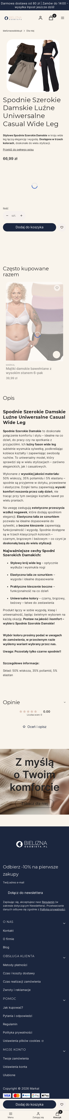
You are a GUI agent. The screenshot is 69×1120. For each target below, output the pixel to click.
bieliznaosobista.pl (12, 30)
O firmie (8, 939)
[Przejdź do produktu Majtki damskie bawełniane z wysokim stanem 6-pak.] (34, 321)
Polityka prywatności (17, 1032)
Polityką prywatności (52, 909)
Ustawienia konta (15, 1067)
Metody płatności (15, 965)
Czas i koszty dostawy (19, 973)
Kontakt (8, 930)
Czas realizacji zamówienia (22, 981)
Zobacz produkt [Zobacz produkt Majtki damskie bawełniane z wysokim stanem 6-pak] (56, 354)
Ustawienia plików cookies (22, 1041)
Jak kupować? (13, 1007)
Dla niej (30, 30)
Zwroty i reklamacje (17, 990)
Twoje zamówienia (16, 1058)
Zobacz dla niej (34, 803)
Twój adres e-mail (13, 882)
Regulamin (48, 901)
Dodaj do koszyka (29, 227)
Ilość (5, 208)
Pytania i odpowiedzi (17, 1016)
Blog (6, 947)
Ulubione (9, 1075)
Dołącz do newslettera (25, 892)
